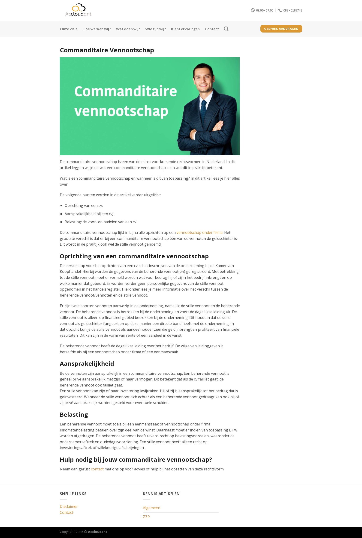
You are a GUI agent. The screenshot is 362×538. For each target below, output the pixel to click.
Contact (212, 29)
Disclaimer (69, 506)
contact (97, 469)
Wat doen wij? (128, 29)
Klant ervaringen (185, 29)
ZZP (146, 516)
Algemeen (151, 507)
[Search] (226, 29)
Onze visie (69, 29)
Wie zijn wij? (155, 29)
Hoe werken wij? (97, 29)
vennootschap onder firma (200, 232)
